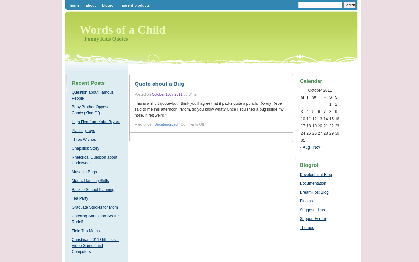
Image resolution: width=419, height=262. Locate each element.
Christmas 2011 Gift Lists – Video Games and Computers (95, 245)
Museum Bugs (84, 172)
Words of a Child (123, 29)
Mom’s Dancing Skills (90, 180)
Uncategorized (166, 124)
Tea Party (80, 198)
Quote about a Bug (159, 84)
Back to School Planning (93, 189)
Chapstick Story (85, 148)
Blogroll (108, 5)
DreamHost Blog (314, 192)
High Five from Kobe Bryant (96, 122)
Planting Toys (83, 130)
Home (74, 5)
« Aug (305, 147)
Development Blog (316, 174)
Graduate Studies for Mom (95, 207)
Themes (307, 227)
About (91, 5)
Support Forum (313, 218)
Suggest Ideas (312, 210)
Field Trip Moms (86, 231)
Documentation (313, 183)
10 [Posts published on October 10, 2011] (303, 119)
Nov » (318, 147)
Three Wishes (84, 139)
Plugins (306, 201)
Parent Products (136, 5)
